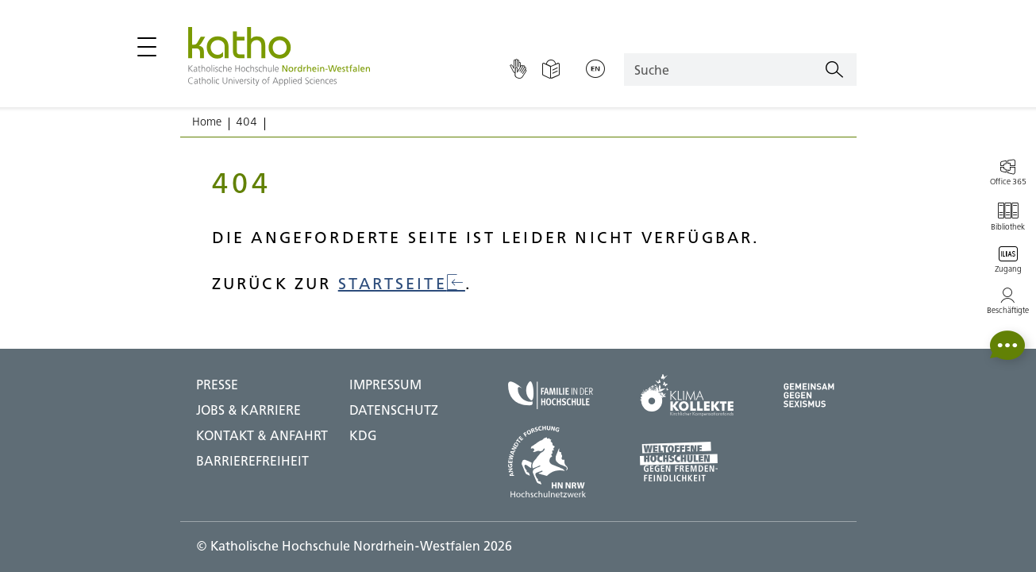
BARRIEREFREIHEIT (252, 461)
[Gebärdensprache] (518, 70)
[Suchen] (834, 70)
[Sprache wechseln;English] (595, 70)
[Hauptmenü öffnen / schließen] (146, 46)
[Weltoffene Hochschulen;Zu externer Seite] (687, 461)
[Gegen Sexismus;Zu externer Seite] (809, 395)
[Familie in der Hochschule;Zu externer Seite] (550, 394)
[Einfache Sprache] (551, 70)
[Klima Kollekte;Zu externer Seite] (687, 395)
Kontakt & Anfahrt (262, 435)
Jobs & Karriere (248, 410)
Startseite (401, 283)
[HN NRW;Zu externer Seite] (550, 461)
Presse (217, 384)
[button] (1007, 345)
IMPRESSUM (385, 384)
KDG (363, 435)
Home (206, 121)
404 (246, 121)
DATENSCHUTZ (393, 410)
